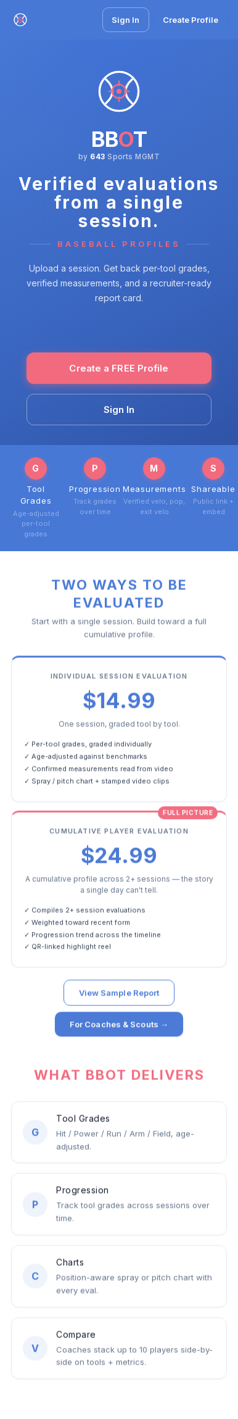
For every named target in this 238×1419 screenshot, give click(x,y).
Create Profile (190, 20)
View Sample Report (119, 994)
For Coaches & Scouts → (119, 1026)
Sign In (126, 20)
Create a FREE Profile (118, 368)
